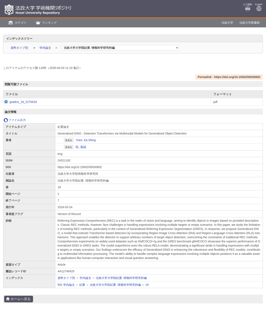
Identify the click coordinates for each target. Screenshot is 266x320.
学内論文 (45, 47)
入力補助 (247, 7)
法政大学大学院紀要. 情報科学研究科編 (121, 278)
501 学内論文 (66, 284)
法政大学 (227, 22)
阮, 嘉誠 (81, 147)
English (258, 7)
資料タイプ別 (20, 47)
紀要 (82, 284)
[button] (17, 22)
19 (147, 284)
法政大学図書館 (249, 22)
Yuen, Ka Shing (86, 140)
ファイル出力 (15, 120)
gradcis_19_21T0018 (19, 102)
